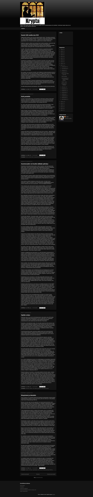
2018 (62, 63)
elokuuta (63, 87)
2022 (62, 56)
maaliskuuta (64, 95)
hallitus (31, 388)
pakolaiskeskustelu (45, 388)
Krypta (67, 116)
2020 (62, 59)
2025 (62, 51)
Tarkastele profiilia (68, 118)
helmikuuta (64, 97)
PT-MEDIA (22, 487)
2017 (62, 65)
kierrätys (30, 469)
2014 (62, 105)
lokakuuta (64, 70)
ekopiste (26, 469)
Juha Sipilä (35, 388)
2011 (62, 110)
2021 (62, 58)
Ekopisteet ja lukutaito (28, 395)
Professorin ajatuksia (24, 488)
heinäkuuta (64, 88)
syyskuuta (64, 72)
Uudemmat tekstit (25, 474)
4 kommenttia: (35, 89)
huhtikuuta (64, 94)
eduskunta (27, 388)
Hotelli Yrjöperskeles (24, 491)
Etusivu (23, 28)
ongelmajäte (35, 469)
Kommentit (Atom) (39, 477)
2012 (62, 108)
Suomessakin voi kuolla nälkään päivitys (34, 164)
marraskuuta (64, 68)
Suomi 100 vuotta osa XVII (30, 35)
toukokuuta (64, 92)
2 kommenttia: (35, 386)
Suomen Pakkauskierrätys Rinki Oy (46, 469)
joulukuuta (64, 66)
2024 (62, 52)
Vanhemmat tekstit (51, 474)
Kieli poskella (25, 96)
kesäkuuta (64, 90)
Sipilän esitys (25, 315)
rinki (38, 469)
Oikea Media (22, 485)
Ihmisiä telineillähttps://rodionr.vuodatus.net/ (28, 489)
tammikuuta (64, 99)
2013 (62, 106)
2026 (62, 49)
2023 (62, 54)
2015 (62, 103)
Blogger (53, 494)
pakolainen (39, 388)
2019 (62, 61)
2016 (62, 101)
